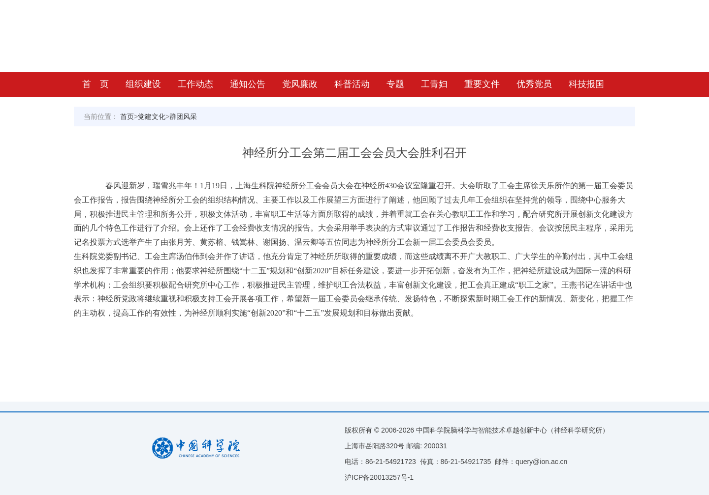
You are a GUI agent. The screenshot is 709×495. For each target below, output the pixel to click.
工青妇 (434, 84)
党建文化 (151, 116)
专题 (395, 84)
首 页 (95, 84)
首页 (127, 116)
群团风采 (183, 116)
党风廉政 (300, 84)
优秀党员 (534, 84)
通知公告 (247, 84)
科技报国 (586, 84)
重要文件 (482, 84)
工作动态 (195, 84)
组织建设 (143, 84)
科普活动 (352, 84)
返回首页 (623, 8)
